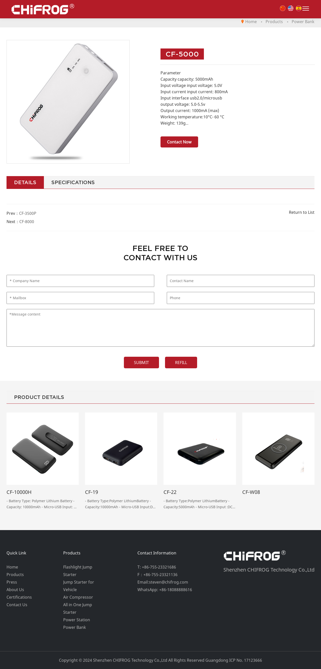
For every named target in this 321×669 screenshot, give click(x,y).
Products (274, 21)
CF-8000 (26, 221)
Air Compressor (78, 597)
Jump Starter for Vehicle (78, 585)
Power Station (76, 620)
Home (251, 21)
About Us (15, 589)
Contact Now (179, 142)
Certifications (19, 597)
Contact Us (17, 604)
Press (12, 582)
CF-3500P (27, 213)
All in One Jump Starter (77, 608)
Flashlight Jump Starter (77, 570)
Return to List (301, 212)
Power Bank (303, 21)
